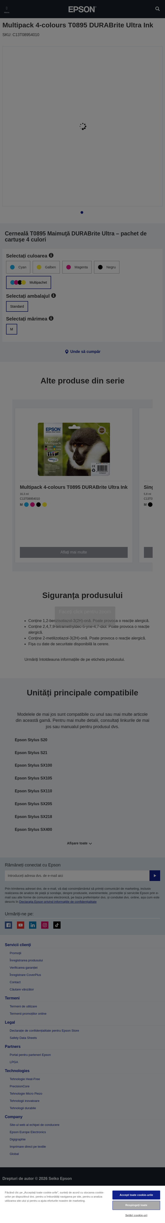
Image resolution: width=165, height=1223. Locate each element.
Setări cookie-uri (136, 1215)
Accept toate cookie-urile (136, 1194)
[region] (82, 1204)
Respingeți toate (136, 1205)
